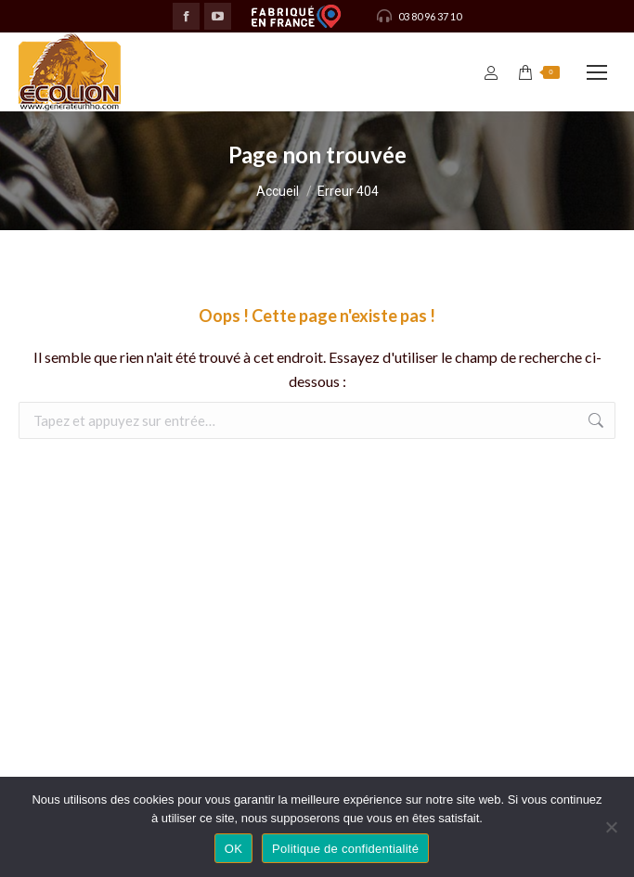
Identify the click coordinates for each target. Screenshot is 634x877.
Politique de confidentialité (345, 849)
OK (233, 849)
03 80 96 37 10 (418, 16)
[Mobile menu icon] (596, 72)
